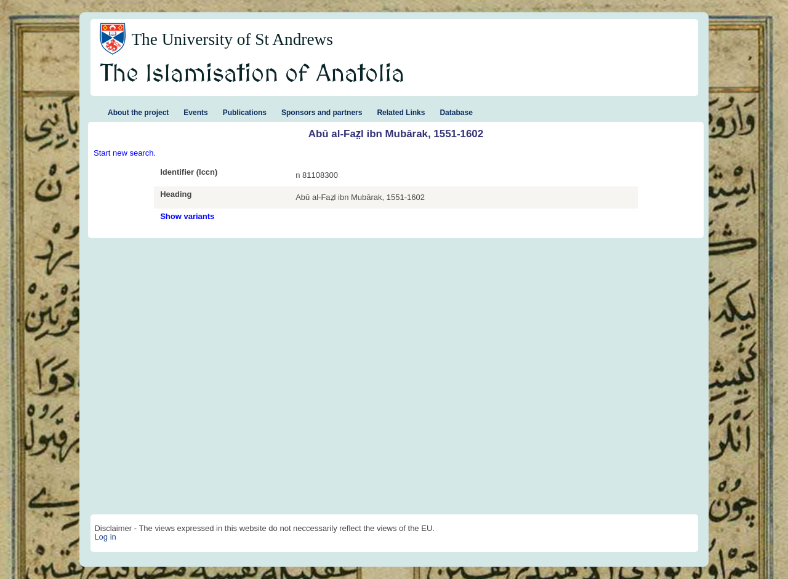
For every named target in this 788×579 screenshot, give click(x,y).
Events (195, 112)
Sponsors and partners (321, 112)
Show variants (187, 216)
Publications (245, 112)
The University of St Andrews (232, 39)
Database (456, 112)
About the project (138, 112)
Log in (105, 536)
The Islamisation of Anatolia (252, 74)
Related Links (401, 112)
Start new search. (125, 153)
